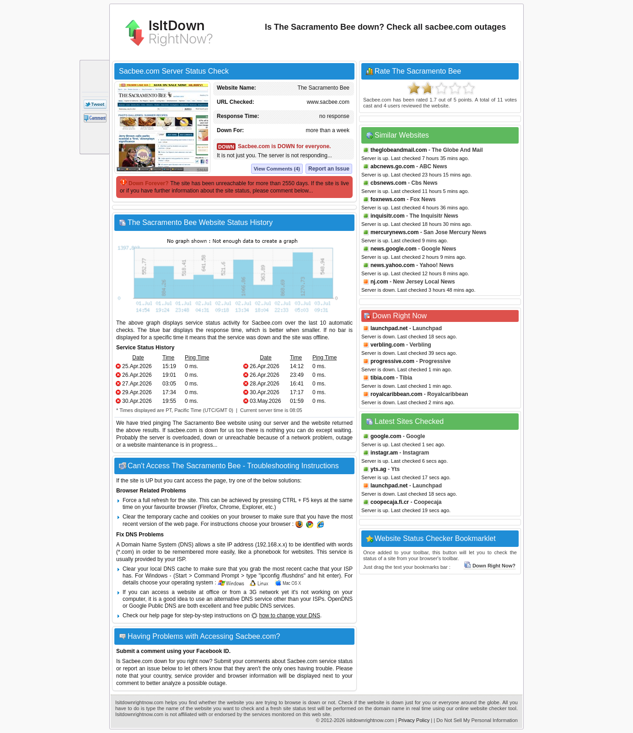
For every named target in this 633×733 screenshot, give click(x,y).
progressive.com (392, 361)
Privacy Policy (413, 720)
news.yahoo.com (392, 265)
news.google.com (393, 249)
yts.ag (378, 469)
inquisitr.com (387, 216)
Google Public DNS (152, 606)
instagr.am (384, 452)
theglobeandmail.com (398, 150)
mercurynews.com (394, 232)
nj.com (379, 281)
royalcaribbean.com (396, 394)
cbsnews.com (388, 183)
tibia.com (382, 378)
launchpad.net (389, 328)
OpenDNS (340, 599)
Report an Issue (328, 169)
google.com (385, 436)
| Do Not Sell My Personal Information (476, 720)
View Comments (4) (277, 168)
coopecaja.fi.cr (389, 502)
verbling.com (387, 345)
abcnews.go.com (392, 166)
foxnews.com (387, 199)
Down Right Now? (489, 565)
